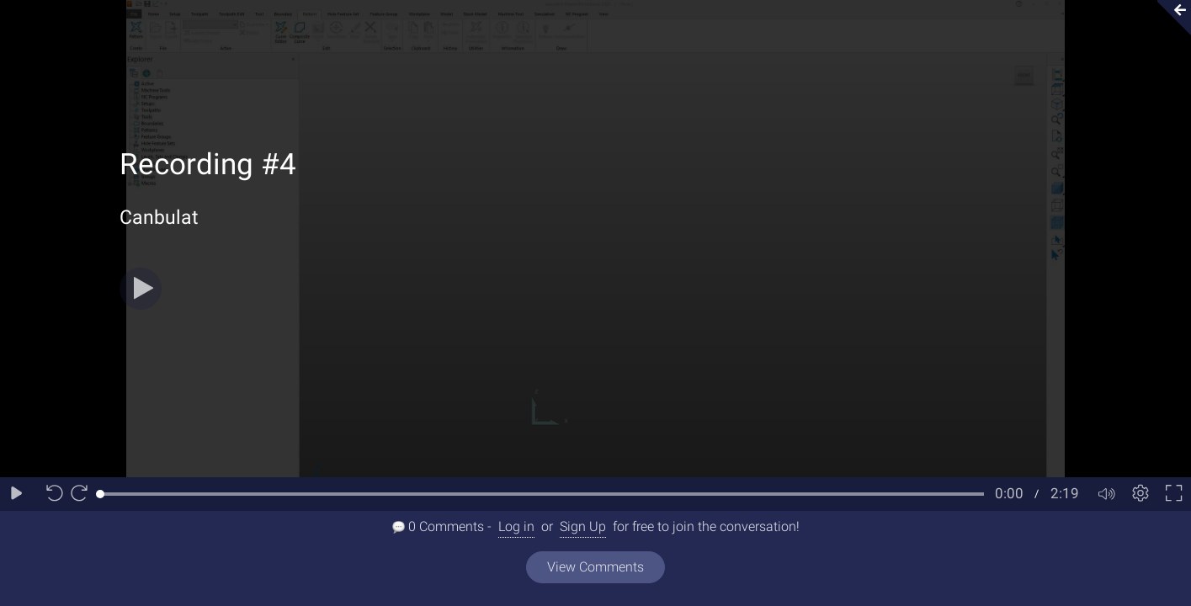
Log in (516, 526)
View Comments (595, 567)
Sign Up (583, 526)
